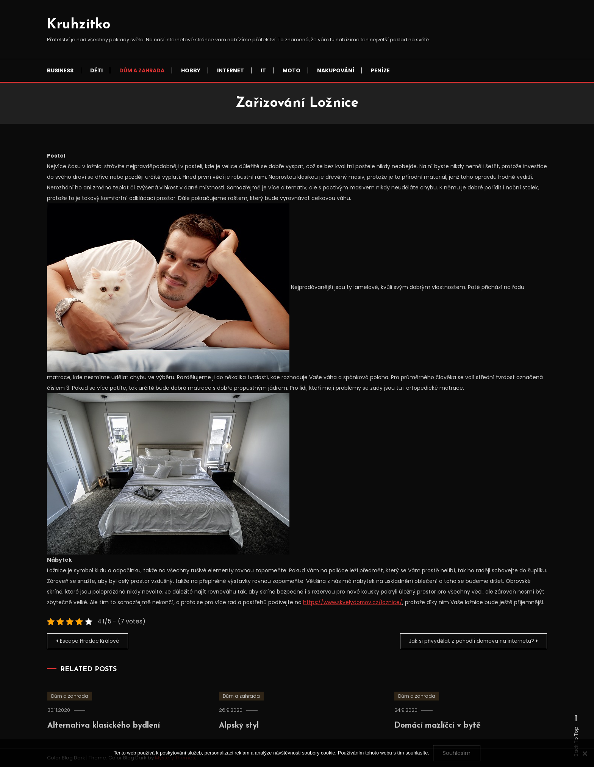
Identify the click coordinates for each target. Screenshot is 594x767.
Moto (291, 70)
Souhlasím (457, 753)
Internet (230, 70)
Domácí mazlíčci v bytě (441, 734)
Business (60, 70)
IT (263, 70)
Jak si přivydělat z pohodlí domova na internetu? (469, 641)
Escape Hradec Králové (91, 641)
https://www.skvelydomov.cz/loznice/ (353, 602)
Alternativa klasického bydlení (109, 734)
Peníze (380, 70)
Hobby (190, 70)
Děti (96, 70)
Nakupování (335, 70)
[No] (584, 753)
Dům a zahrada (141, 70)
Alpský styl (241, 734)
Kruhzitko (78, 25)
